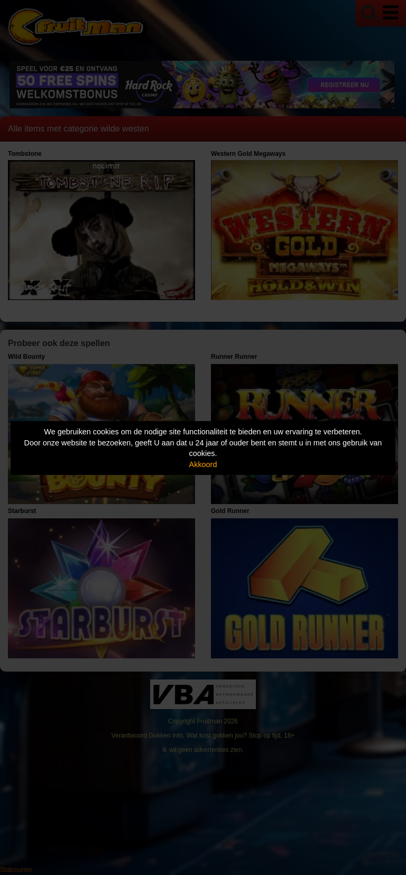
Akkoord (203, 464)
